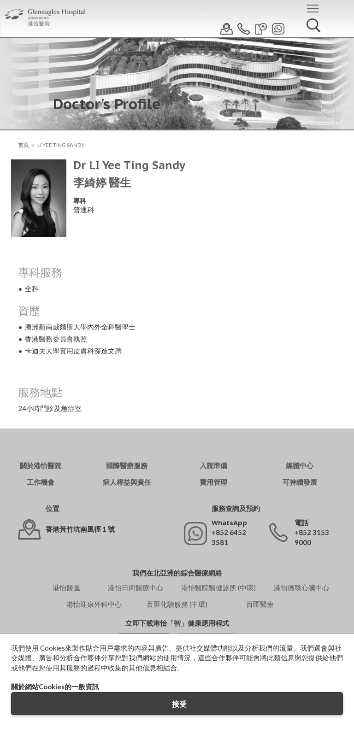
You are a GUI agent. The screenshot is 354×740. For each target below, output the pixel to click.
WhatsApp (229, 522)
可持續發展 (300, 482)
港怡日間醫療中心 (135, 587)
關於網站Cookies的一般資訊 (55, 686)
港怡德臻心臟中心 (301, 587)
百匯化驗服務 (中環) (177, 604)
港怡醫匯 (66, 587)
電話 (301, 522)
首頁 (23, 144)
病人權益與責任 (127, 482)
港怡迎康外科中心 (94, 604)
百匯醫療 (260, 604)
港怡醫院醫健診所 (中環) (218, 587)
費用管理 (213, 482)
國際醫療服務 (127, 465)
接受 (179, 703)
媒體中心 (299, 465)
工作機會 (40, 482)
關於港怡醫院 (40, 465)
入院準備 (213, 465)
